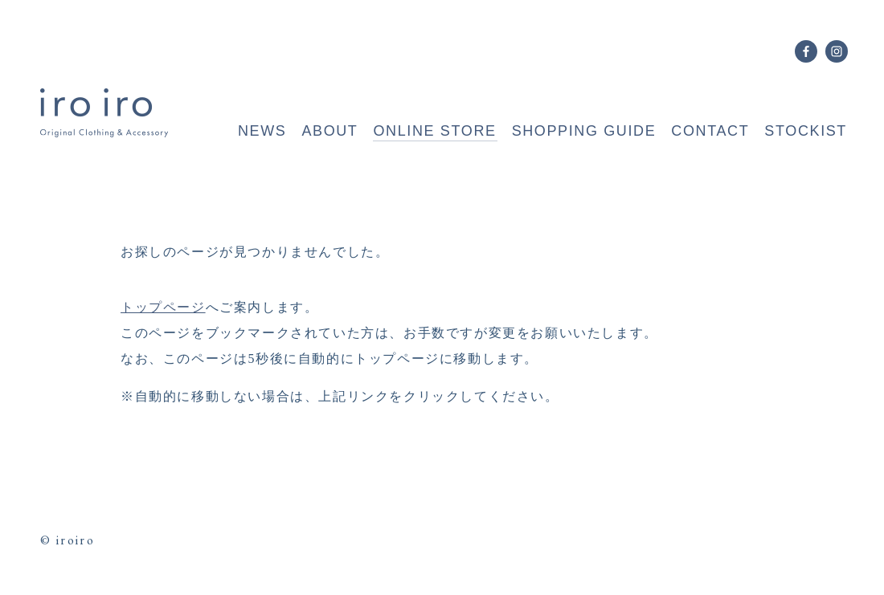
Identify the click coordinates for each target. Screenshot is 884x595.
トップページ (163, 307)
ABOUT (329, 131)
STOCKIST (805, 131)
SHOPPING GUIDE (584, 131)
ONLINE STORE (434, 131)
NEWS (262, 131)
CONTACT (710, 131)
